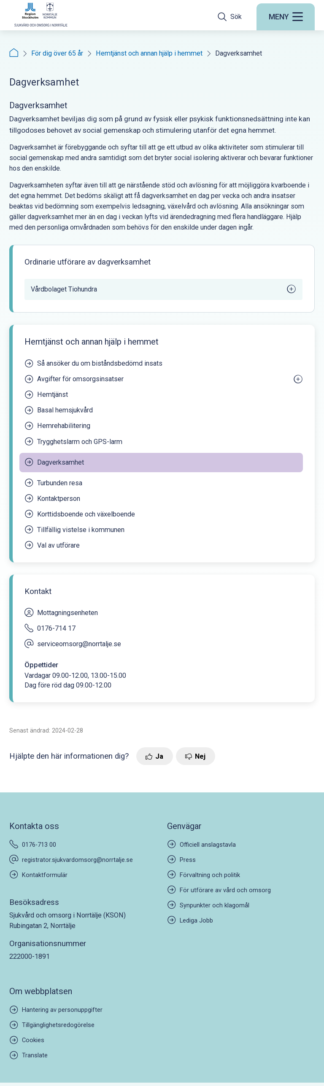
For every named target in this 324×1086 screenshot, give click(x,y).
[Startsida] (14, 53)
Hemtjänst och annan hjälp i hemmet (149, 53)
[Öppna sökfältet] (229, 16)
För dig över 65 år (57, 53)
